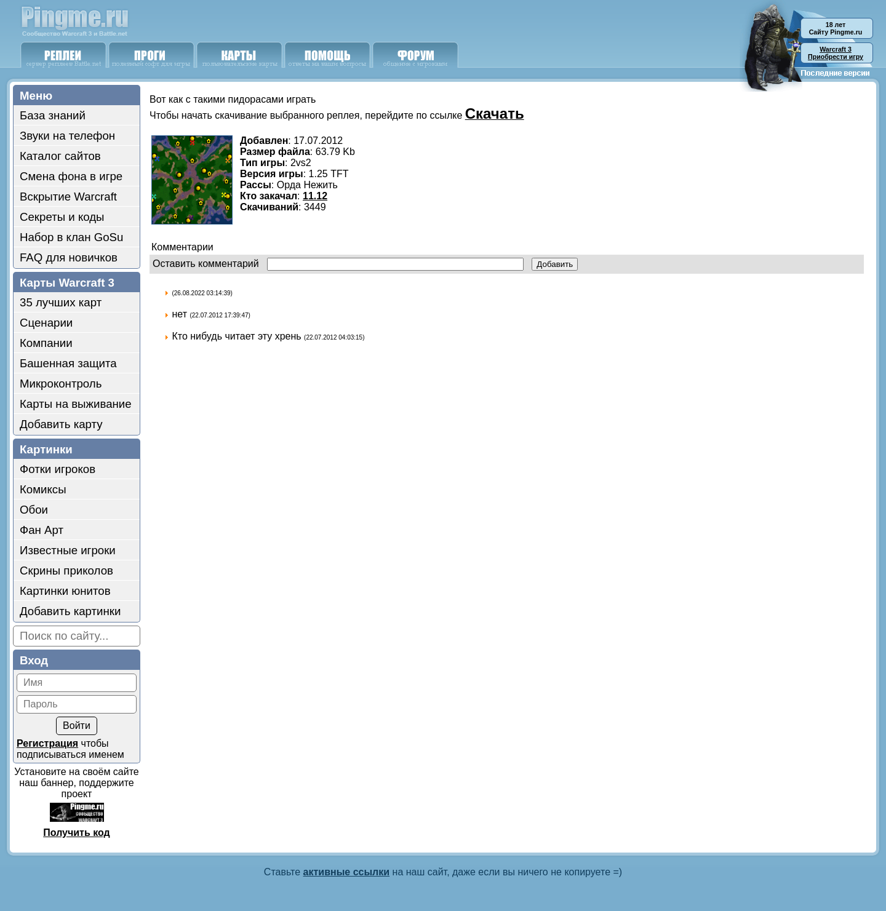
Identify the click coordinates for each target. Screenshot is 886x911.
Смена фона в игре (71, 176)
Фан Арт (41, 529)
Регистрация (47, 743)
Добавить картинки (70, 611)
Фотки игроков (57, 469)
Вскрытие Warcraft (68, 196)
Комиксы (43, 489)
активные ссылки (346, 872)
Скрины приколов (66, 570)
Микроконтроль (61, 383)
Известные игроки (68, 550)
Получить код (76, 832)
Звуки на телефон (67, 135)
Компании (46, 342)
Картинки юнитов (65, 590)
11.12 (315, 196)
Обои (34, 509)
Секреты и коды (62, 216)
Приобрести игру (835, 53)
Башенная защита (68, 363)
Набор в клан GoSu (71, 237)
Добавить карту (61, 424)
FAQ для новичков (69, 257)
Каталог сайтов (60, 155)
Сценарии (46, 322)
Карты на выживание (76, 403)
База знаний (53, 115)
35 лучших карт (61, 302)
